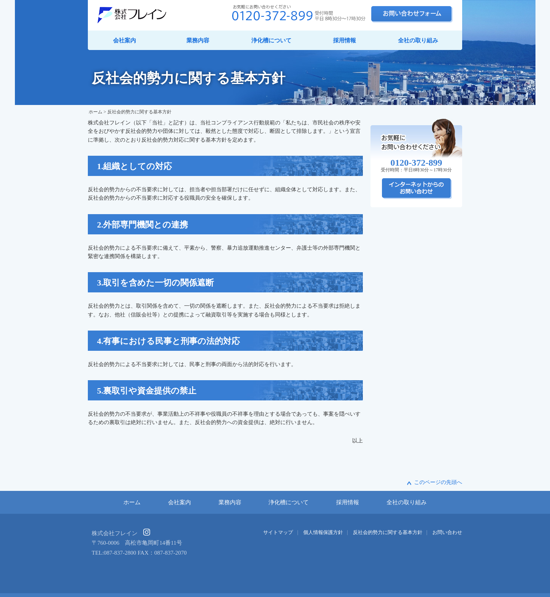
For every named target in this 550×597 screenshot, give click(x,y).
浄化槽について (271, 40)
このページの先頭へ (438, 482)
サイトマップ (278, 532)
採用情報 (344, 40)
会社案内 (124, 40)
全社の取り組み (418, 40)
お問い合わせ (447, 532)
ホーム (95, 112)
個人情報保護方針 (323, 532)
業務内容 (197, 40)
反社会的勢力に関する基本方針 (387, 532)
